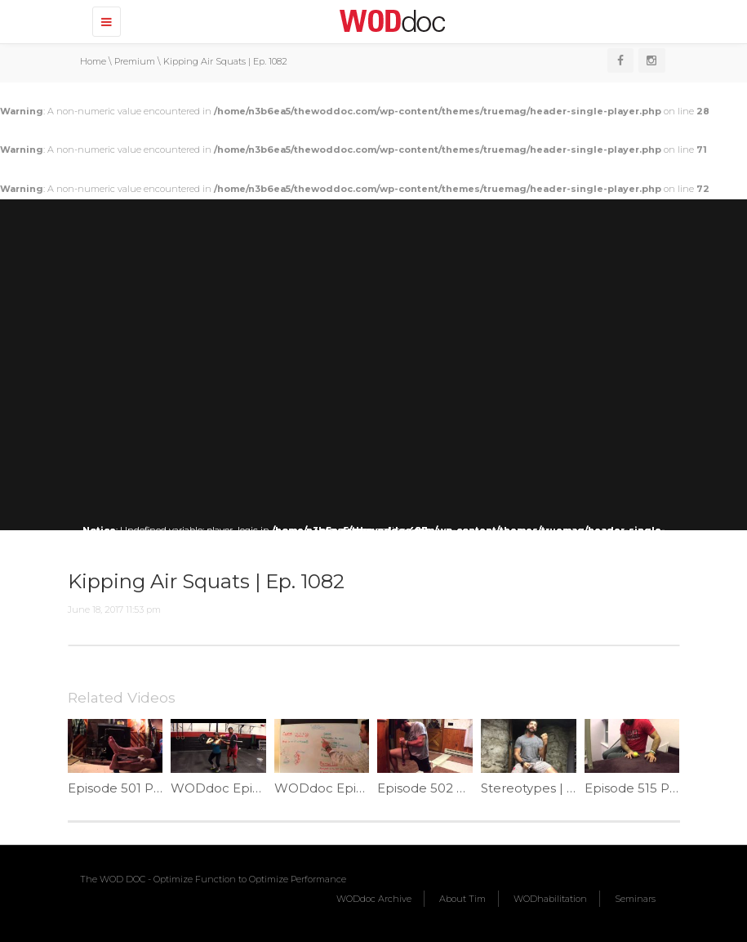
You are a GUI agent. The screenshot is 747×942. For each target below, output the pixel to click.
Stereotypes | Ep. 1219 (548, 788)
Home (93, 61)
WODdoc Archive (373, 898)
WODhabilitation (550, 898)
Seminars (635, 898)
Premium (134, 61)
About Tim (462, 898)
